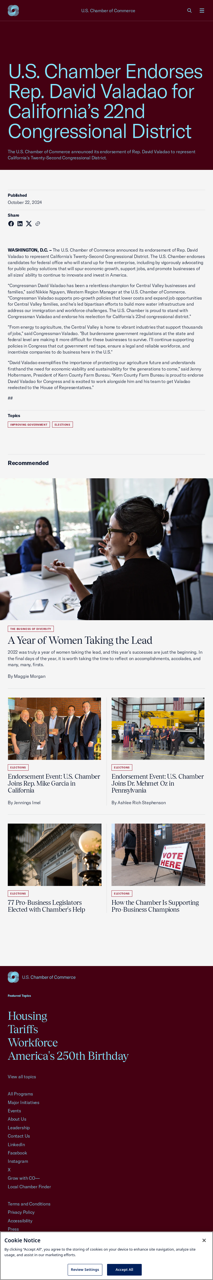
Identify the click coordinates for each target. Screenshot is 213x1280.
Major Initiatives (23, 1102)
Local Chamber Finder (29, 1186)
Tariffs (23, 1029)
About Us (17, 1119)
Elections (62, 424)
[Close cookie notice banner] (204, 1240)
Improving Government (28, 424)
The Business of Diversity (30, 628)
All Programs (20, 1094)
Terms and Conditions (29, 1204)
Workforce (33, 1042)
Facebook (17, 1153)
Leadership (19, 1127)
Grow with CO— (24, 1178)
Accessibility (20, 1220)
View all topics (22, 1076)
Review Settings (85, 1269)
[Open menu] (202, 10)
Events (14, 1110)
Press (13, 1229)
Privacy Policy (21, 1212)
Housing (27, 1015)
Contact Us (19, 1136)
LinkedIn (16, 1144)
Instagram (18, 1161)
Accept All (124, 1269)
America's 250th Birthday (68, 1055)
